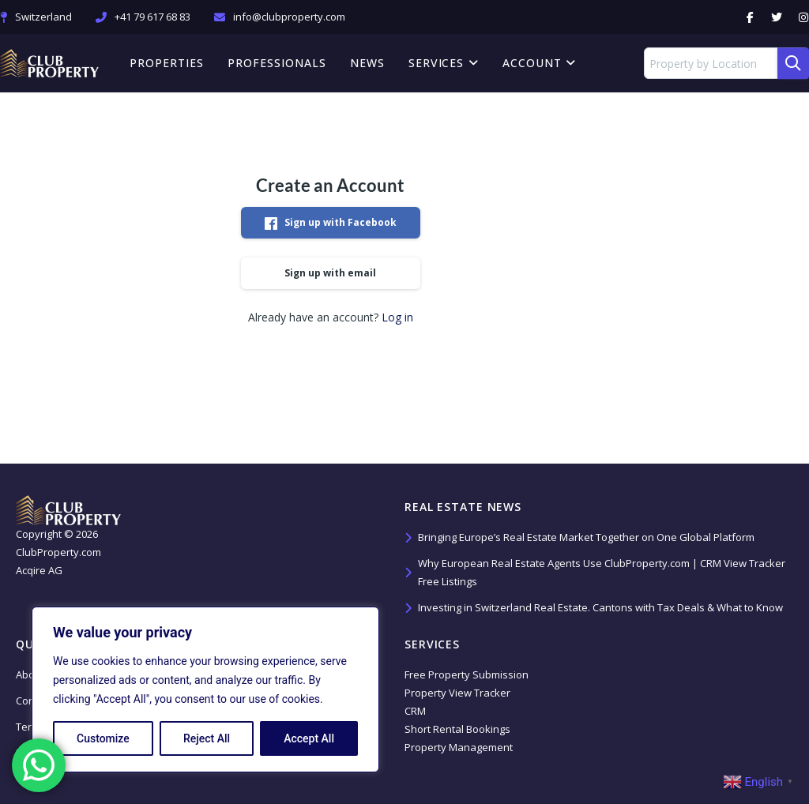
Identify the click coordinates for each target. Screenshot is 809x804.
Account (539, 62)
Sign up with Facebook (331, 223)
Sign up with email (330, 273)
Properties (167, 62)
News (367, 62)
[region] (205, 689)
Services (443, 62)
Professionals (277, 62)
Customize (103, 738)
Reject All (206, 738)
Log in (397, 317)
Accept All (309, 738)
